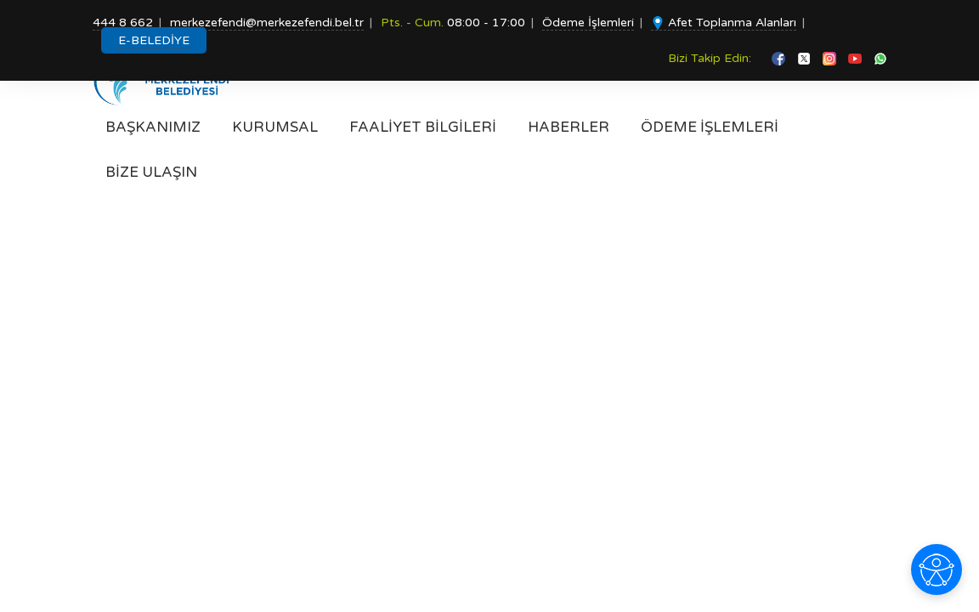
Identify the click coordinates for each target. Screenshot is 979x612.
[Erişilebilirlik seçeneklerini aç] (936, 569)
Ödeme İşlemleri (588, 22)
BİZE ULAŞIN (151, 172)
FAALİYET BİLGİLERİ (422, 127)
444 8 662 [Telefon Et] (123, 22)
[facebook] (780, 58)
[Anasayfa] (167, 80)
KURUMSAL (275, 127)
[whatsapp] (880, 58)
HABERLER (568, 127)
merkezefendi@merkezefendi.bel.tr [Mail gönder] (267, 22)
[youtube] (856, 58)
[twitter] (805, 58)
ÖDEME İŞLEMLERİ (709, 127)
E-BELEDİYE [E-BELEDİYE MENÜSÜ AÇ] (154, 40)
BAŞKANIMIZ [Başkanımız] (153, 127)
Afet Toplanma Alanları (723, 22)
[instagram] (831, 58)
